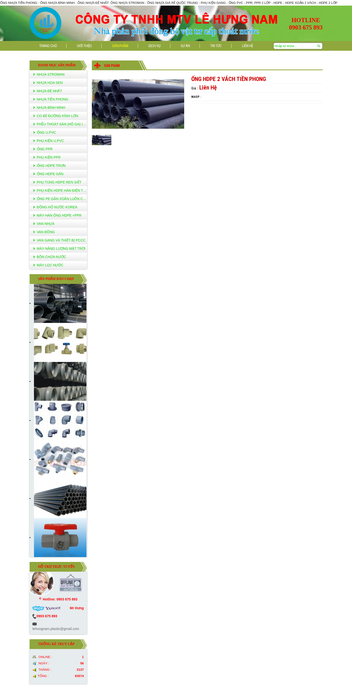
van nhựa (45, 224)
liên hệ (247, 46)
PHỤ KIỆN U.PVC (50, 141)
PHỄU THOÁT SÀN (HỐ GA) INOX (62, 124)
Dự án (185, 46)
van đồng (46, 232)
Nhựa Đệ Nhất (49, 91)
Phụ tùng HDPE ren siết (59, 182)
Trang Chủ (48, 46)
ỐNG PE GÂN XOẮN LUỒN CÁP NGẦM (62, 199)
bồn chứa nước (51, 257)
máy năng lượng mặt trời (61, 248)
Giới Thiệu (84, 46)
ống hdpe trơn (51, 166)
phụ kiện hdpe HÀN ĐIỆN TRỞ (62, 190)
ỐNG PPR (45, 149)
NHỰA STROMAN (51, 74)
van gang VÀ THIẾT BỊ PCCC (61, 240)
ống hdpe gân (50, 174)
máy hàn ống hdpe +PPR (59, 215)
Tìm (319, 46)
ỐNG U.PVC (46, 132)
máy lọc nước (50, 265)
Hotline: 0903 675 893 (58, 599)
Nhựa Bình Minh (51, 108)
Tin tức (216, 46)
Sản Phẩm (120, 46)
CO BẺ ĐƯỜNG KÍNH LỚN (57, 116)
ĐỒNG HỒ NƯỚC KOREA (57, 207)
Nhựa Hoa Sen (50, 83)
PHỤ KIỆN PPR (49, 157)
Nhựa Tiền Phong (52, 99)
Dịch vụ (154, 46)
